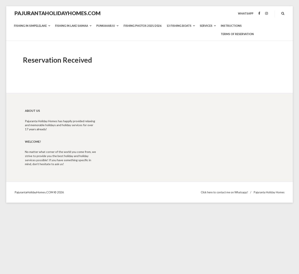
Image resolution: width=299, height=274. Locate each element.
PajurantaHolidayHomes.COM (58, 13)
